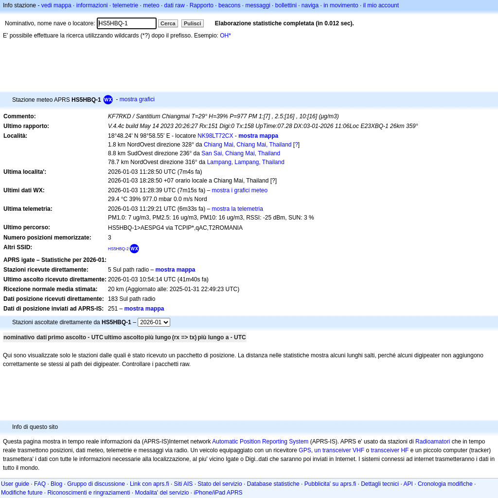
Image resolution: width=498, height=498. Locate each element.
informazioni (92, 5)
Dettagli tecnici (380, 483)
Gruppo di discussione (96, 483)
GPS (305, 450)
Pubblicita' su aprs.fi (330, 483)
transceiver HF (390, 450)
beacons (229, 5)
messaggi (257, 5)
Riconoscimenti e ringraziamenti (88, 492)
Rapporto (201, 5)
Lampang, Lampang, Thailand (246, 162)
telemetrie (126, 5)
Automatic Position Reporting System (260, 441)
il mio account (381, 5)
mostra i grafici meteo (240, 190)
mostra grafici (137, 99)
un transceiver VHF (339, 450)
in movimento (340, 5)
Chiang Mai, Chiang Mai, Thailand (248, 144)
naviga (310, 5)
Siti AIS (183, 483)
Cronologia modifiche (445, 483)
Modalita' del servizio (162, 492)
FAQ (40, 483)
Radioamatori (432, 441)
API (408, 483)
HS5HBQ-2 (118, 248)
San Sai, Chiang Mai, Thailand (240, 153)
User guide (15, 483)
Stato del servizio (219, 483)
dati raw (174, 5)
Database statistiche (273, 483)
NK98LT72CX (215, 135)
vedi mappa (56, 5)
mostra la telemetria (237, 208)
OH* (225, 35)
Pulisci (192, 23)
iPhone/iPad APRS (218, 492)
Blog (56, 483)
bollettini (286, 5)
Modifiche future (21, 492)
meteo (151, 5)
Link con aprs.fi (149, 483)
